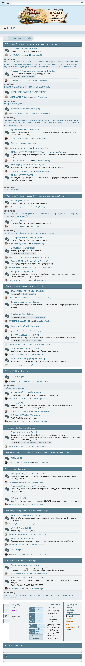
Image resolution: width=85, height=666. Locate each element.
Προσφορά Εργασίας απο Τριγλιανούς (28, 486)
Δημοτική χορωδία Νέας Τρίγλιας (25, 302)
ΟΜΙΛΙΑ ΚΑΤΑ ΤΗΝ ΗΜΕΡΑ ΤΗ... (20, 161)
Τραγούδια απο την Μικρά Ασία (25, 129)
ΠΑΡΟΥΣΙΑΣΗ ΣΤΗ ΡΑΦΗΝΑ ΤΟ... (20, 171)
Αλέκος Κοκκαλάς (35, 227)
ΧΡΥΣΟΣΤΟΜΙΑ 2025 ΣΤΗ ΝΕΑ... (20, 321)
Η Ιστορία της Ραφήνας (69, 214)
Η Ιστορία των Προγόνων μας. (24, 48)
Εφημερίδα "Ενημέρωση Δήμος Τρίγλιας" (29, 261)
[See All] (5, 38)
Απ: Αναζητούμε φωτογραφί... (18, 504)
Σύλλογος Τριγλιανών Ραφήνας (25, 326)
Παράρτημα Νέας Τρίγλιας (22, 314)
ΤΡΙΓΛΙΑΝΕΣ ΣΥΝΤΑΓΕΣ (22, 175)
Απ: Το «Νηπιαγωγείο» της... (18, 207)
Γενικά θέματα (17, 549)
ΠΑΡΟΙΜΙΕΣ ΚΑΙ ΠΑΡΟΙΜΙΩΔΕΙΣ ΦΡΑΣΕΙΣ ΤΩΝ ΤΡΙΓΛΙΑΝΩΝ (27, 120)
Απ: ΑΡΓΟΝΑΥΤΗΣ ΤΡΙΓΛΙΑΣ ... (19, 399)
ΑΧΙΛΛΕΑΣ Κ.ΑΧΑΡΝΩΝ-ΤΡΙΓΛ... (20, 381)
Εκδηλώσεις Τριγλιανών (22, 271)
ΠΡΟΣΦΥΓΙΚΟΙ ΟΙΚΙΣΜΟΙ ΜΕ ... (19, 411)
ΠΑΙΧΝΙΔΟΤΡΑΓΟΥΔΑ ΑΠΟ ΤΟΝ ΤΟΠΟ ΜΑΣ (44, 123)
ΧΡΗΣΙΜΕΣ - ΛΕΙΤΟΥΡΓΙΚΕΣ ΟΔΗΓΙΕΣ (29, 577)
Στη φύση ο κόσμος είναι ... (17, 365)
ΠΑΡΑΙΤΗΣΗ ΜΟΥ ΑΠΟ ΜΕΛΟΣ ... (20, 298)
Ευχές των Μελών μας (21, 528)
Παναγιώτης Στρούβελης (36, 482)
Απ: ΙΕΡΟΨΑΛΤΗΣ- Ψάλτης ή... (19, 97)
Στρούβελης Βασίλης (38, 207)
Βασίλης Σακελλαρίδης (39, 80)
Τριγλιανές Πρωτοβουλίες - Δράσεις (27, 515)
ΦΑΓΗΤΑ (7, 190)
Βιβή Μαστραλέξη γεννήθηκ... (18, 244)
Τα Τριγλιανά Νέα (18, 220)
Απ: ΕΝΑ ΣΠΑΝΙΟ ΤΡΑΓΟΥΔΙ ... (19, 114)
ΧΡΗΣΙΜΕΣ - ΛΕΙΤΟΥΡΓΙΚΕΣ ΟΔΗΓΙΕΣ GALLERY (23, 595)
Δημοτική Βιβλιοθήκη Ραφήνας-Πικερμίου (29, 358)
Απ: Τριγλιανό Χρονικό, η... (17, 544)
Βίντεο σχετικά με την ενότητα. (24, 143)
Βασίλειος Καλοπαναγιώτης (42, 626)
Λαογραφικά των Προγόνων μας (25, 108)
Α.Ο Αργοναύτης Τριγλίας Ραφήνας (26, 392)
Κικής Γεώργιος (35, 331)
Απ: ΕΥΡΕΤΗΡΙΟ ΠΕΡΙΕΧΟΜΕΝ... (20, 257)
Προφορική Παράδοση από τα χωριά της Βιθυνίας (33, 71)
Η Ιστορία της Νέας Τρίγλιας (44, 233)
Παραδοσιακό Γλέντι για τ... (18, 344)
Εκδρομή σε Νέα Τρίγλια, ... (18, 331)
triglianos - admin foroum (41, 114)
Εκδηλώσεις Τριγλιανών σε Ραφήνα (17, 214)
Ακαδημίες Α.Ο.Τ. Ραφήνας (14, 388)
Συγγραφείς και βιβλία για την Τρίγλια (27, 164)
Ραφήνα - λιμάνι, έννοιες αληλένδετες (18, 216)
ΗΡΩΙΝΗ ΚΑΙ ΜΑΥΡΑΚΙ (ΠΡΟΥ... (20, 138)
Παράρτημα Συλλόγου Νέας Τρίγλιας (32, 317)
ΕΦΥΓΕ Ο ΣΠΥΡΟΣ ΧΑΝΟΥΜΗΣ (20, 463)
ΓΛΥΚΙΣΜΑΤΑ (16, 190)
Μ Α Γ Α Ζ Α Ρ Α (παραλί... (17, 227)
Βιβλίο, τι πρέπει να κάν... (17, 589)
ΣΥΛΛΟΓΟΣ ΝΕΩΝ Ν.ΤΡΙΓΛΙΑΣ (25, 335)
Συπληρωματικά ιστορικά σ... (18, 354)
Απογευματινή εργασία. (16, 482)
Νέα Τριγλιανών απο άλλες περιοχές (27, 237)
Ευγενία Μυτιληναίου (44, 442)
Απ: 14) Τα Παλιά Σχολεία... (18, 55)
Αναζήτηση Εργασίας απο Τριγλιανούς (28, 473)
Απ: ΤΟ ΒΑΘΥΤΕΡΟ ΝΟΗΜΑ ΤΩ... (20, 267)
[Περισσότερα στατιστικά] (36, 637)
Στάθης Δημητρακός (41, 138)
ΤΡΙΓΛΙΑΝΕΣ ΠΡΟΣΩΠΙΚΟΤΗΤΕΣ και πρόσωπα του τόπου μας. (39, 152)
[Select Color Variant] (82, 2)
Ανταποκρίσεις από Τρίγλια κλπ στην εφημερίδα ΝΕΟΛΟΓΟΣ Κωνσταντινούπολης (45, 67)
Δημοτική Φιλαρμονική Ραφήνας (25, 348)
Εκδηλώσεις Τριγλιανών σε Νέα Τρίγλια (19, 233)
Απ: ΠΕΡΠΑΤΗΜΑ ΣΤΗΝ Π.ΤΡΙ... (20, 148)
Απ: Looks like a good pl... (17, 446)
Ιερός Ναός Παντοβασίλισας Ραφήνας (45, 214)
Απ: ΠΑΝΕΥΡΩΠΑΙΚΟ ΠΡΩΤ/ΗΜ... (20, 421)
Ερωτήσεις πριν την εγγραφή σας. (26, 565)
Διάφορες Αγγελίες (19, 498)
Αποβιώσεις (16, 457)
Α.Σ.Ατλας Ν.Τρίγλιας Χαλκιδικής (25, 415)
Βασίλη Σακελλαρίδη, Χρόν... (18, 534)
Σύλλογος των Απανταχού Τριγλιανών (28, 291)
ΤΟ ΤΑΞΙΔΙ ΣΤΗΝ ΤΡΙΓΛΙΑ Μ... (19, 280)
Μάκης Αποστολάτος (37, 55)
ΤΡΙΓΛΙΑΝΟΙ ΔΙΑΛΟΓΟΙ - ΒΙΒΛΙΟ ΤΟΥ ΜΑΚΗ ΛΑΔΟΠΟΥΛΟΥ (27, 87)
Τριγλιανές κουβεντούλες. (22, 538)
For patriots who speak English (24, 432)
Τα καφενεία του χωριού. (13, 104)
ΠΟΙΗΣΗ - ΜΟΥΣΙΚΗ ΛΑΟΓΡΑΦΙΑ (65, 120)
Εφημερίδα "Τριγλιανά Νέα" (23, 247)
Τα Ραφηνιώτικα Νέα (20, 200)
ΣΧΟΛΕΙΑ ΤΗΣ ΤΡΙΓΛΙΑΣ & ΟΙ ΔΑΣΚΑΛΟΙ (20, 62)
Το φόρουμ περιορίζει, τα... (17, 574)
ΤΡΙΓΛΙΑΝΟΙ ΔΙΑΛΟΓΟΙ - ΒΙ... (18, 80)
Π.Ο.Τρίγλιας (17, 402)
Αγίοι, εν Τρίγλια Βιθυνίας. (48, 64)
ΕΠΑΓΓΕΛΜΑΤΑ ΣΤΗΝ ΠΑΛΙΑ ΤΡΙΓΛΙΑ (28, 92)
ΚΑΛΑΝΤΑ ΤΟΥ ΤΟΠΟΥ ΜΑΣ (15, 123)
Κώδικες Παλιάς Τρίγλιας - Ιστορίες (50, 62)
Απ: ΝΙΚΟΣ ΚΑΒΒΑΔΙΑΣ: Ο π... (19, 554)
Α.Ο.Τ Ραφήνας (18, 376)
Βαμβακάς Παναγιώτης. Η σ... (18, 524)
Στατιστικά (34, 605)
